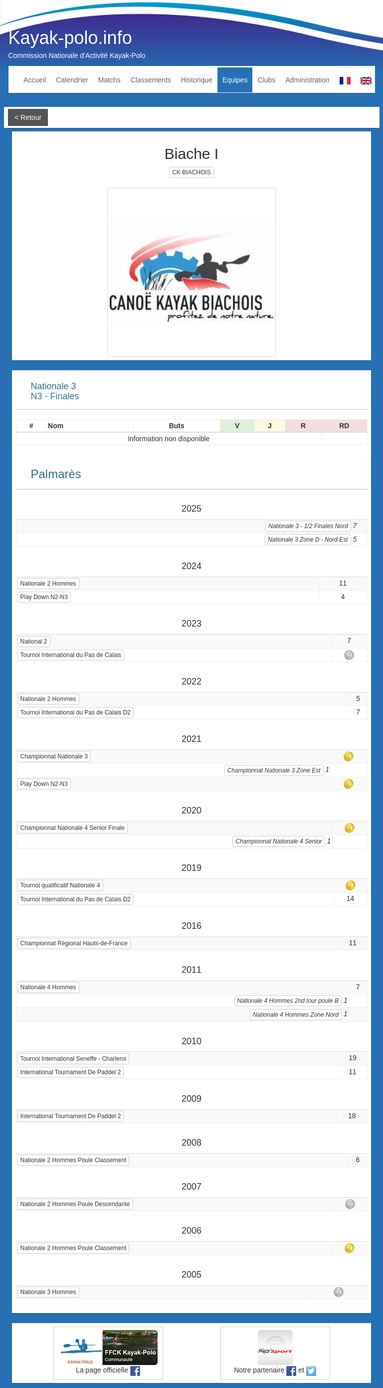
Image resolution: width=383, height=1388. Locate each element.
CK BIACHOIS (191, 172)
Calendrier (72, 80)
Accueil (34, 80)
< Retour (27, 117)
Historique (196, 80)
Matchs (109, 80)
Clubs (266, 80)
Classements (151, 80)
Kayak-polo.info (70, 37)
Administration (307, 80)
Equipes (235, 80)
